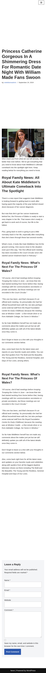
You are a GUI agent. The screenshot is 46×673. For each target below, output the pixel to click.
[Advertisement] (23, 29)
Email (7, 590)
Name (7, 580)
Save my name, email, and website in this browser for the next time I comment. (21, 644)
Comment (8, 610)
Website (7, 600)
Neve (12, 670)
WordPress (31, 670)
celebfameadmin (10, 82)
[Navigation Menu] (41, 2)
